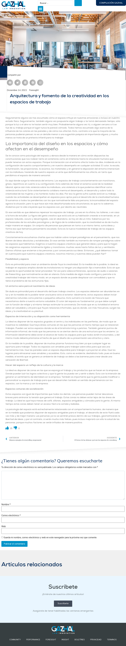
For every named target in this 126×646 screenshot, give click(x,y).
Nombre (6, 504)
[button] (40, 8)
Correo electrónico (11, 515)
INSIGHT (65, 639)
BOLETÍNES (80, 639)
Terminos (112, 639)
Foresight (34, 90)
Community (15, 639)
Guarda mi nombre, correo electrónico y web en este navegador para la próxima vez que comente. (50, 537)
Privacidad (96, 639)
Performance (33, 639)
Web (3, 526)
